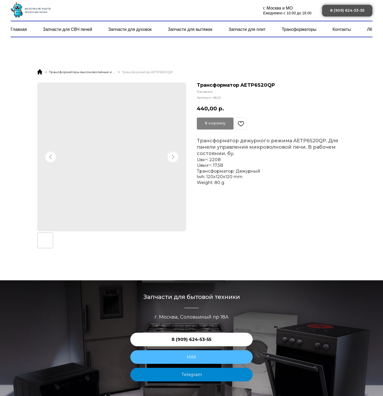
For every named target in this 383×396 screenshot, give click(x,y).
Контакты (341, 29)
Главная (19, 29)
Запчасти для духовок (130, 29)
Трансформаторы (299, 29)
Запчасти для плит (246, 29)
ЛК (369, 29)
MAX (191, 357)
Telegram (191, 374)
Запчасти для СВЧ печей (67, 29)
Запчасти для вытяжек (190, 29)
